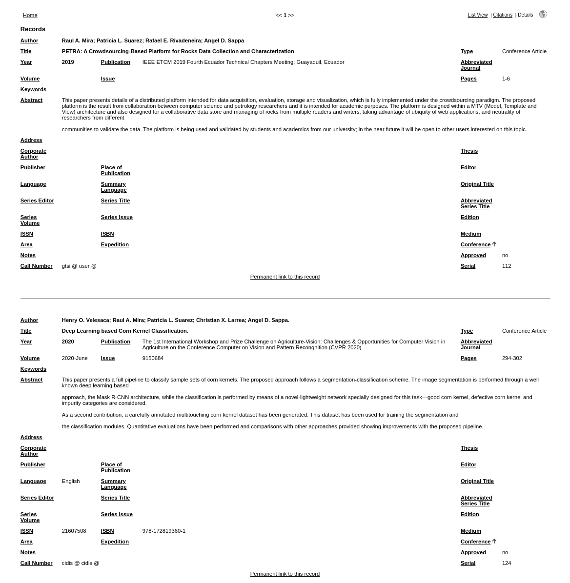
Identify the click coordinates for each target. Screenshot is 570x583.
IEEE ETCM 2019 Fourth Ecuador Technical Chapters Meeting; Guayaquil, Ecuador (243, 62)
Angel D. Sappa (224, 40)
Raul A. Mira (77, 40)
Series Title (115, 200)
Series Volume (30, 220)
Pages (469, 78)
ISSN (26, 234)
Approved (473, 255)
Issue (108, 78)
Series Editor (37, 200)
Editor (468, 167)
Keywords (33, 89)
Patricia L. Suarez (119, 40)
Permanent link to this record (285, 277)
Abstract (31, 100)
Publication (115, 62)
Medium (471, 234)
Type (467, 51)
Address (31, 140)
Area (26, 244)
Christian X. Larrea (220, 320)
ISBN (107, 234)
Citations (502, 15)
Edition (470, 217)
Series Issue (117, 217)
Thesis (469, 151)
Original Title (477, 184)
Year (26, 62)
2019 (68, 62)
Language (33, 184)
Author (29, 40)
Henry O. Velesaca (85, 320)
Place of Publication (115, 170)
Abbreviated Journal (476, 65)
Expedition (115, 244)
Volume (30, 78)
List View (478, 15)
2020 (68, 341)
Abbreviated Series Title (476, 203)
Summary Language (114, 187)
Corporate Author (33, 154)
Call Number (36, 266)
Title (26, 51)
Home (30, 15)
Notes (28, 255)
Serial (468, 266)
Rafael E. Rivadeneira (173, 40)
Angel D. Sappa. (268, 320)
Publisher (32, 167)
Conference (476, 244)
